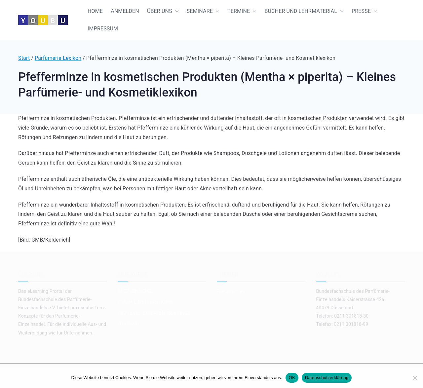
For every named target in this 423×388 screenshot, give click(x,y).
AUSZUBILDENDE (136, 291)
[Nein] (414, 377)
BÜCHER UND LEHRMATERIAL (304, 11)
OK (292, 377)
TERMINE (241, 11)
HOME (95, 11)
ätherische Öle (99, 179)
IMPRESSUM (103, 28)
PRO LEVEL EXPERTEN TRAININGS (154, 313)
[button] (175, 11)
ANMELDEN (125, 11)
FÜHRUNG (128, 324)
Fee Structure (231, 291)
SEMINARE (203, 11)
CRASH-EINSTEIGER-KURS (145, 302)
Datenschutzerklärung (326, 377)
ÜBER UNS (163, 11)
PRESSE (364, 11)
